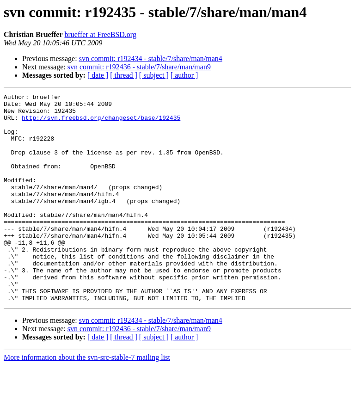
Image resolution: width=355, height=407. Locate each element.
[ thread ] (123, 75)
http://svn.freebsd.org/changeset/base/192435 (101, 123)
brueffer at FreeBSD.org (100, 34)
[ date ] (97, 75)
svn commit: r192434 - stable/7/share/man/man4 (150, 58)
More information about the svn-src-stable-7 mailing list (87, 399)
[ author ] (184, 75)
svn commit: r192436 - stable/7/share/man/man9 (139, 67)
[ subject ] (154, 75)
